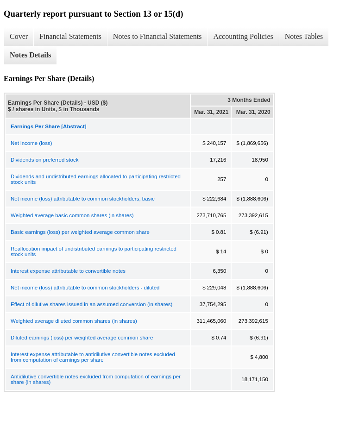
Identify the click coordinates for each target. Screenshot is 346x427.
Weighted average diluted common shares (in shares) (74, 321)
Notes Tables (304, 36)
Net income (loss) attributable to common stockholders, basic (83, 198)
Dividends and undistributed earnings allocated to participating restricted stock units (96, 179)
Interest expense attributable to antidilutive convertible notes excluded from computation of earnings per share (93, 357)
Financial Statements (70, 36)
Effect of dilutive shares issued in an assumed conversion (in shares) (91, 304)
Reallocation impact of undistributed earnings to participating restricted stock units (93, 251)
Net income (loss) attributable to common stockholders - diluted (85, 287)
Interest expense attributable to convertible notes (68, 271)
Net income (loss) (31, 143)
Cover (19, 36)
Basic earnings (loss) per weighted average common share (80, 232)
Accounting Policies (243, 36)
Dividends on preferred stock (44, 160)
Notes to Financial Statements (157, 36)
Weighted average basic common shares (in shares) (72, 215)
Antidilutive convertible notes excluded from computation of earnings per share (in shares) (96, 379)
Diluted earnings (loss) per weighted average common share (82, 337)
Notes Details (30, 55)
